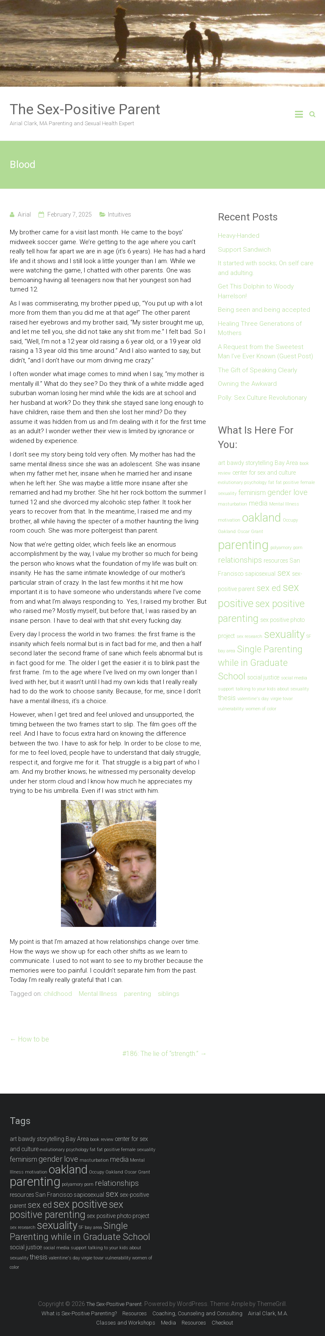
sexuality (284, 634)
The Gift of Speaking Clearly (257, 370)
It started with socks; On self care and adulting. (266, 268)
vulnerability (231, 709)
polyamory (281, 547)
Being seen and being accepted (264, 309)
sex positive (80, 1204)
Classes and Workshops (125, 1323)
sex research (249, 636)
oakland (261, 518)
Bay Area (286, 462)
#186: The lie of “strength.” (164, 1054)
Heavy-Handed (238, 235)
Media (168, 1323)
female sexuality (138, 1149)
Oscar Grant (250, 531)
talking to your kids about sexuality (272, 689)
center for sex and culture (264, 472)
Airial (24, 214)
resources (276, 560)
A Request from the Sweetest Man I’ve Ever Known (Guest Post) (265, 351)
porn (298, 547)
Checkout (222, 1323)
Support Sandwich (244, 249)
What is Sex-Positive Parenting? (79, 1313)
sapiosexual (260, 573)
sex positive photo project (118, 1215)
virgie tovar (281, 698)
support (226, 689)
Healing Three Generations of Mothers (260, 328)
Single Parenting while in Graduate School (260, 663)
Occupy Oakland (106, 1172)
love (300, 492)
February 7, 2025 (69, 214)
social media (294, 678)
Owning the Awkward (247, 384)
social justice (263, 677)
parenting (137, 994)
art (221, 462)
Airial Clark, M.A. (268, 1313)
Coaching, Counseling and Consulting (197, 1313)
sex (283, 573)
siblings (168, 994)
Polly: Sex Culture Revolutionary (262, 397)
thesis (227, 698)
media (258, 503)
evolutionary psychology (242, 482)
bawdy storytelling (250, 462)
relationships (240, 560)
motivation (229, 520)
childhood (58, 994)
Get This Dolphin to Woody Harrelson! (256, 291)
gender (279, 492)
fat (271, 482)
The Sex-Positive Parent (85, 109)
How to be (29, 1039)
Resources (134, 1313)
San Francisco (54, 1194)
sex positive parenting (66, 1210)
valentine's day (253, 698)
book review (101, 1139)
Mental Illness (98, 994)
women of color (260, 709)
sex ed (268, 588)
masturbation (232, 504)
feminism (252, 493)
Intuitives (119, 214)
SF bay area (90, 1227)
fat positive (287, 482)
